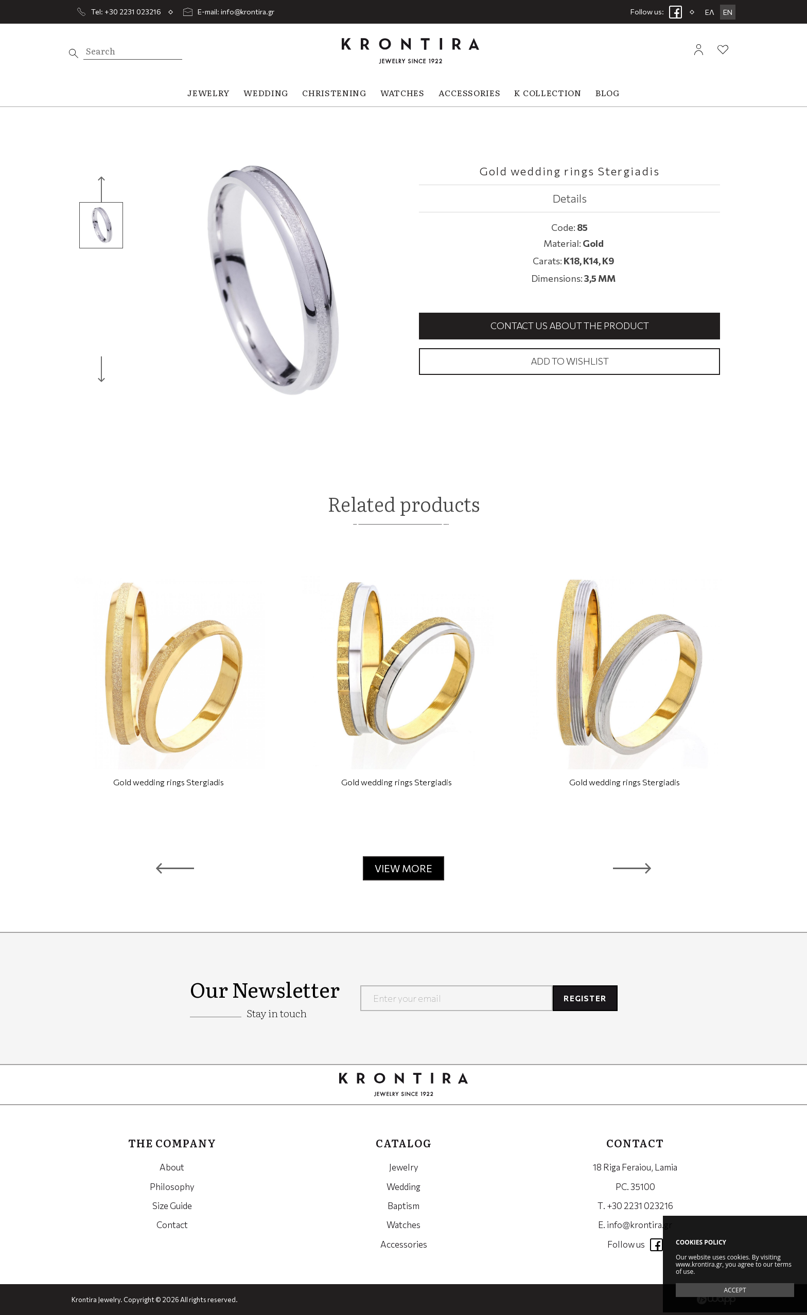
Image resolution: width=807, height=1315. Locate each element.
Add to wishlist (570, 361)
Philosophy (172, 1186)
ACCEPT (735, 1290)
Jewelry (403, 1167)
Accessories (403, 1244)
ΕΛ (709, 12)
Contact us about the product (569, 325)
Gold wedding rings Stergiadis (168, 782)
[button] (175, 868)
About (172, 1167)
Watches (403, 1224)
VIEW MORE (403, 868)
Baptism (403, 1205)
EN (727, 12)
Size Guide (172, 1205)
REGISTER (585, 998)
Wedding (403, 1186)
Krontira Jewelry (410, 51)
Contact (172, 1224)
